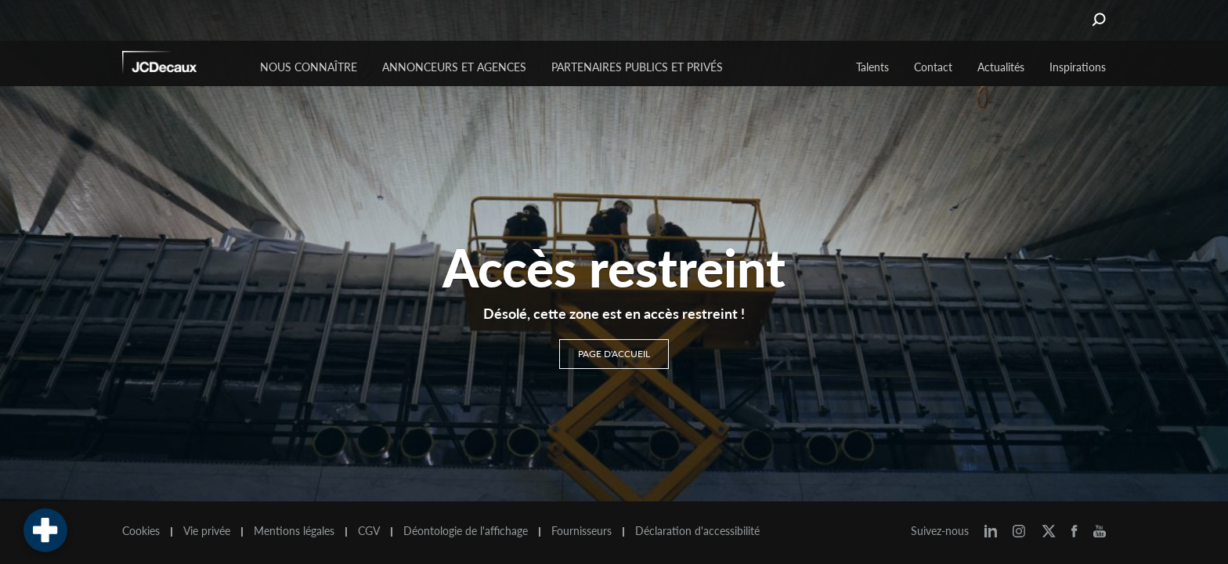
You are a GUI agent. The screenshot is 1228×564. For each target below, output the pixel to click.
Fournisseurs (581, 531)
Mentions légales (294, 531)
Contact (933, 67)
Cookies (141, 531)
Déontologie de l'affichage (465, 531)
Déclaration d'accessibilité (697, 531)
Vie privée (206, 531)
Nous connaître (308, 67)
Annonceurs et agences (454, 67)
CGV (369, 531)
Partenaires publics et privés (637, 67)
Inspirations (1077, 67)
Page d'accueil (614, 354)
